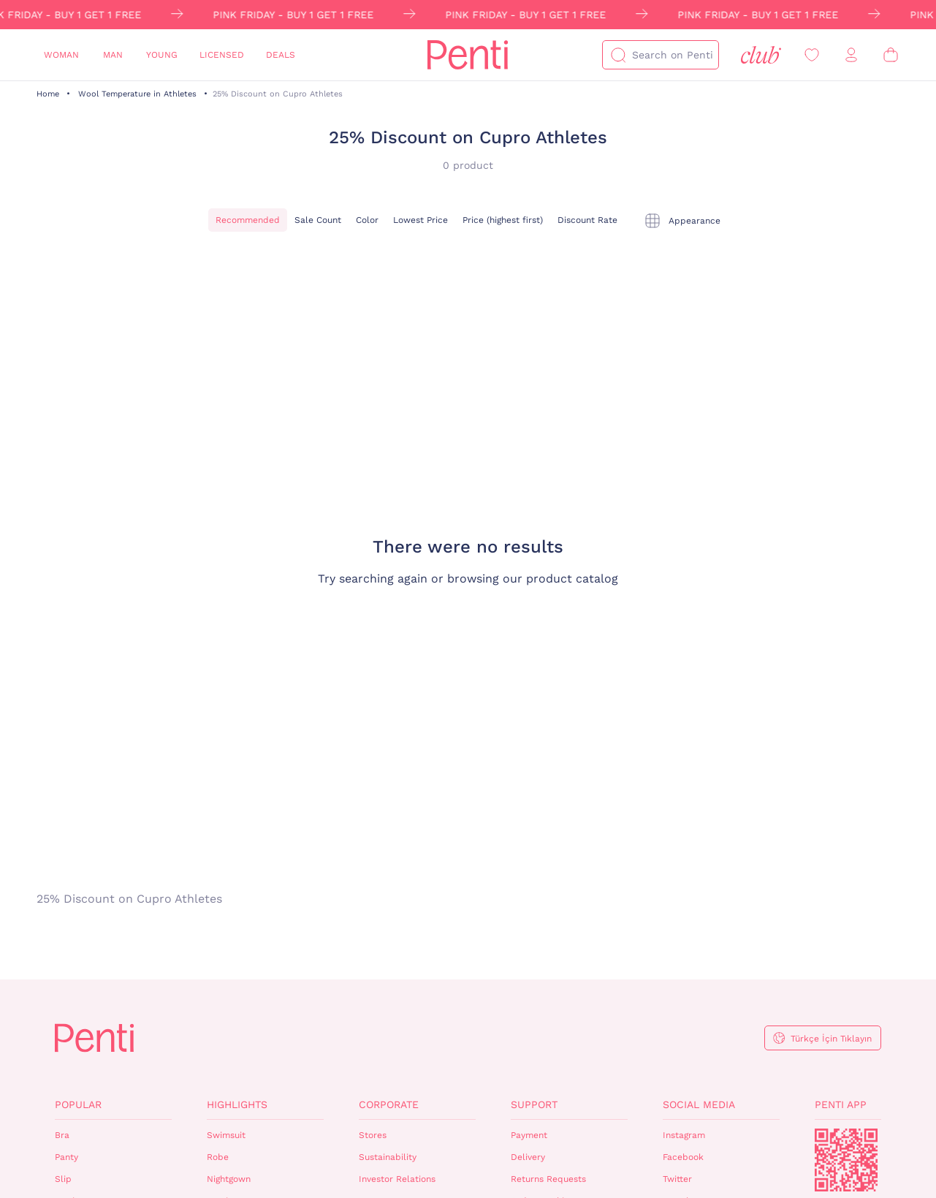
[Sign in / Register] (851, 55)
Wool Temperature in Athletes (137, 94)
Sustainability (387, 1157)
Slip (63, 1179)
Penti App (841, 1104)
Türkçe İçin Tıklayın (831, 1039)
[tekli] (682, 221)
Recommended (248, 220)
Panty (66, 1157)
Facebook (683, 1157)
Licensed (221, 55)
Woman (61, 55)
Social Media (699, 1104)
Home (48, 94)
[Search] (618, 55)
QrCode (846, 1160)
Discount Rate (587, 220)
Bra (62, 1135)
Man (113, 55)
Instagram (684, 1135)
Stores (373, 1135)
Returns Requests (548, 1179)
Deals (280, 55)
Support (534, 1104)
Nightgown (229, 1179)
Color (367, 220)
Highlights (237, 1104)
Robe (218, 1157)
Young (162, 55)
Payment (529, 1135)
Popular (78, 1104)
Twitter (677, 1179)
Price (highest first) (503, 220)
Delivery (528, 1157)
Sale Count (317, 220)
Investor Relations (397, 1179)
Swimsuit (226, 1135)
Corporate (389, 1104)
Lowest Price (420, 220)
